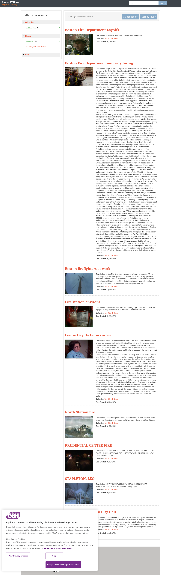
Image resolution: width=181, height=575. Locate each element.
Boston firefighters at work (87, 268)
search (163, 3)
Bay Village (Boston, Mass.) (36, 46)
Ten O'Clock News (111, 38)
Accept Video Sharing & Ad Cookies (63, 564)
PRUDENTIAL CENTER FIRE (88, 445)
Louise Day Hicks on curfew (88, 335)
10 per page (129, 16)
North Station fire (80, 412)
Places (28, 36)
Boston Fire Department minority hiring (99, 63)
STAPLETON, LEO (80, 478)
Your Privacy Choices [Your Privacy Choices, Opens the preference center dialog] (18, 556)
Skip (54, 556)
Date (27, 54)
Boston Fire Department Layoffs (92, 29)
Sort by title (148, 16)
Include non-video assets (85, 17)
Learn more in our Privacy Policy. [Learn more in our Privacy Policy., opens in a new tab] (57, 548)
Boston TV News (10, 3)
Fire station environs (82, 302)
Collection (29, 22)
